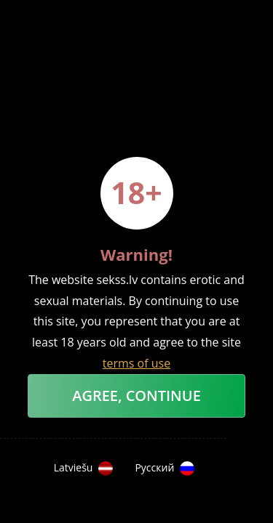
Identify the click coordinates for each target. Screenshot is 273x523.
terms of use (136, 363)
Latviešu (84, 468)
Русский (164, 468)
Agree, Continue (136, 395)
